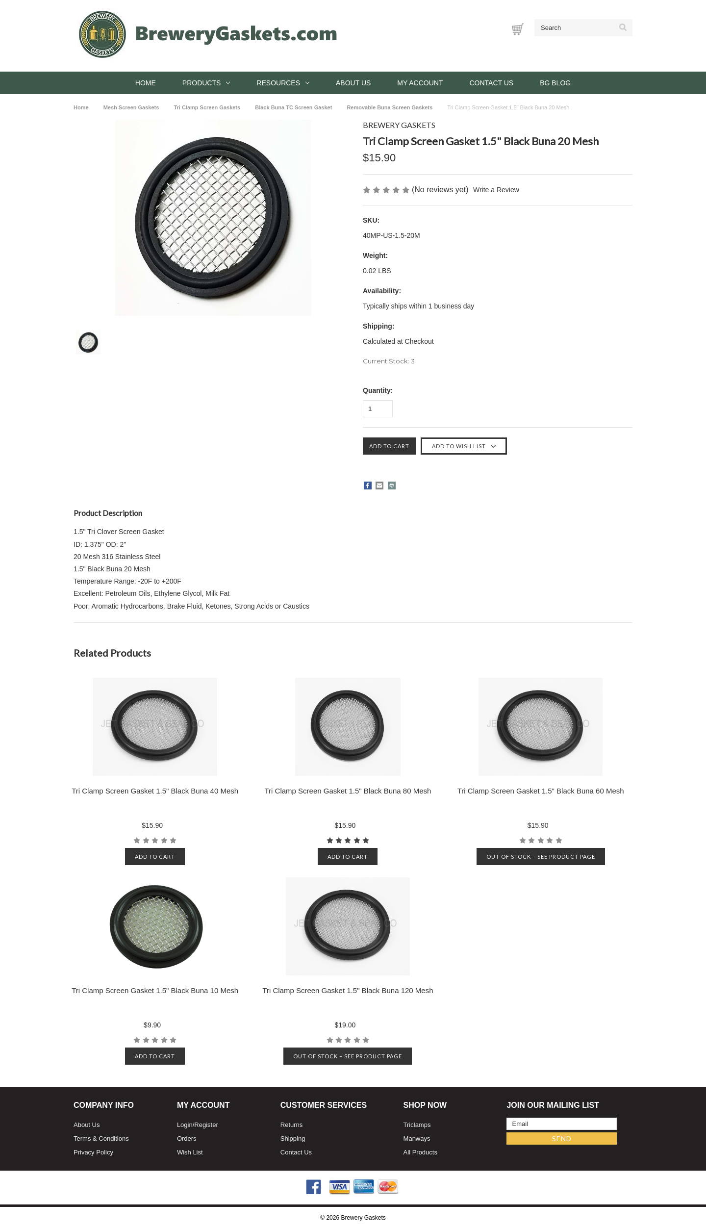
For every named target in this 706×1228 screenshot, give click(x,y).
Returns (291, 1124)
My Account (420, 83)
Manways (416, 1138)
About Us (353, 83)
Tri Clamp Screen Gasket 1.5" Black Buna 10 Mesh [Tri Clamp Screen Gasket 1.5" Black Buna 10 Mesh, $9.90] (155, 990)
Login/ (185, 1124)
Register (206, 1124)
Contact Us (491, 83)
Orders (187, 1138)
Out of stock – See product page (540, 856)
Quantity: (378, 390)
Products (206, 83)
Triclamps (417, 1124)
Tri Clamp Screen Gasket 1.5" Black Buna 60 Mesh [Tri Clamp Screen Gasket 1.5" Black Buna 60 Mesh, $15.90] (540, 791)
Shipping (292, 1138)
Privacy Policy (93, 1152)
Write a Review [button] (497, 190)
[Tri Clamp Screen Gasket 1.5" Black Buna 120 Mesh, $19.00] (347, 926)
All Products (420, 1152)
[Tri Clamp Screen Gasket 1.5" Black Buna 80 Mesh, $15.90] (347, 727)
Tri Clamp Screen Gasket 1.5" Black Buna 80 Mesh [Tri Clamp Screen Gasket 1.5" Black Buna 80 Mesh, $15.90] (347, 791)
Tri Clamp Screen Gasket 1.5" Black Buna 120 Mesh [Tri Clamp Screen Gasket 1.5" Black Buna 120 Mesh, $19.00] (347, 990)
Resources (282, 83)
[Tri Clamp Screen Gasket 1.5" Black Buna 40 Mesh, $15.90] (155, 727)
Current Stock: (389, 361)
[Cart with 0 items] (518, 29)
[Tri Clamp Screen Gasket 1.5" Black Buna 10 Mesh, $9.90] (155, 926)
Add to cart (155, 856)
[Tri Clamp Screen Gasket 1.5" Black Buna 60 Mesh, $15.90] (540, 727)
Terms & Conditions (101, 1138)
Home (145, 83)
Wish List (190, 1152)
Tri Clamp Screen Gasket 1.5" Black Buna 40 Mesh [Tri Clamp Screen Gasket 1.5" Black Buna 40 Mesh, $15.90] (155, 791)
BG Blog (555, 83)
